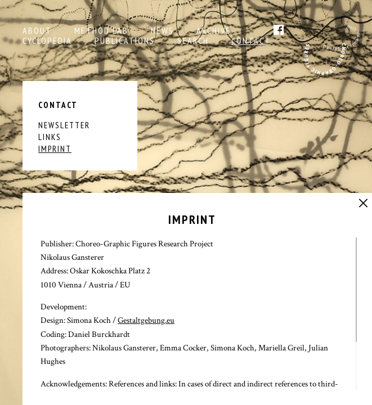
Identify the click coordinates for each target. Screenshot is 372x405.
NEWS (162, 30)
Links (49, 137)
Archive (213, 30)
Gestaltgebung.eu (146, 320)
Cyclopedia (47, 40)
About (37, 30)
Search (193, 40)
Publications (125, 40)
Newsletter (64, 125)
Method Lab (101, 30)
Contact (251, 40)
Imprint (54, 148)
